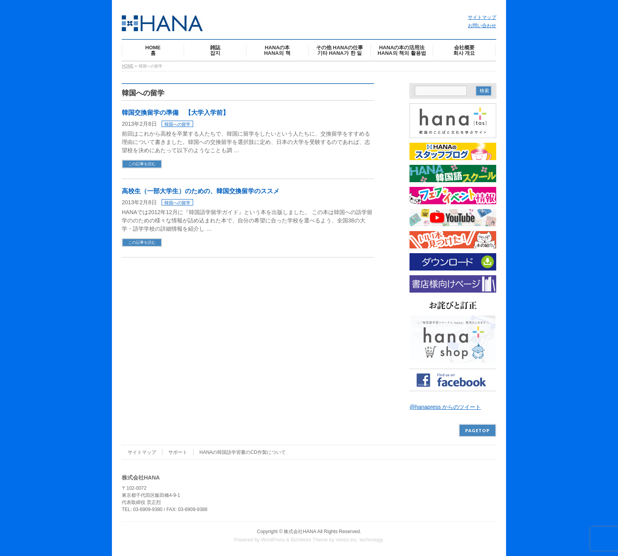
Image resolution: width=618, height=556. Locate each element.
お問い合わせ (482, 25)
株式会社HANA (300, 531)
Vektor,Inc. (346, 540)
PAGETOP (477, 430)
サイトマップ (482, 17)
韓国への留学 (177, 124)
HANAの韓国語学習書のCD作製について (242, 452)
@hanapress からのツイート (445, 407)
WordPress (273, 540)
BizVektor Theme (309, 540)
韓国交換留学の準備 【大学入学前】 (175, 112)
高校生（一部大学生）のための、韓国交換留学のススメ (200, 191)
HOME (128, 66)
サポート (177, 452)
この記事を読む (142, 164)
